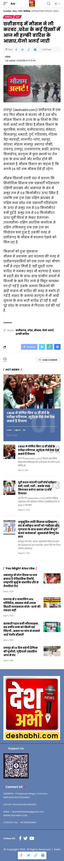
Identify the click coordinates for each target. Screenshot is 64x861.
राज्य (17, 17)
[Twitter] (26, 838)
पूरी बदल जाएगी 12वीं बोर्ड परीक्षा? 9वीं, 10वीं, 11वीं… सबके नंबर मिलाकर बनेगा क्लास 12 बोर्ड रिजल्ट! (37, 488)
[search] (48, 3)
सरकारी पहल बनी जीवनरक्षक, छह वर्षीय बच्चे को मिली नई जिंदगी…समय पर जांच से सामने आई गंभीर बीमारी (21, 629)
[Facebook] (20, 838)
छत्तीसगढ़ (8, 17)
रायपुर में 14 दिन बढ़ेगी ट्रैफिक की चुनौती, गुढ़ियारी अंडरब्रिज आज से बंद (20, 651)
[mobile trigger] (6, 3)
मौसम (37, 330)
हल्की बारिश (22, 334)
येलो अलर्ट (48, 330)
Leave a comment (48, 360)
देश (24, 430)
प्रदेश (30, 330)
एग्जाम (9, 430)
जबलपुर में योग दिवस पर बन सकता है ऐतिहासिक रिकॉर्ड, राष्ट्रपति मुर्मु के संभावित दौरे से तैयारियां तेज (21, 580)
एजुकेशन (17, 430)
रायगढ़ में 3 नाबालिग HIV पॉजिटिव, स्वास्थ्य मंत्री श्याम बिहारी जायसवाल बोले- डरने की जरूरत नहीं (21, 604)
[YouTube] (32, 838)
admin (7, 56)
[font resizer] (13, 3)
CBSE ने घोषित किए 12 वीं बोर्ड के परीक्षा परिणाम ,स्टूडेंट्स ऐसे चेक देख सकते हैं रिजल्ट (31, 417)
